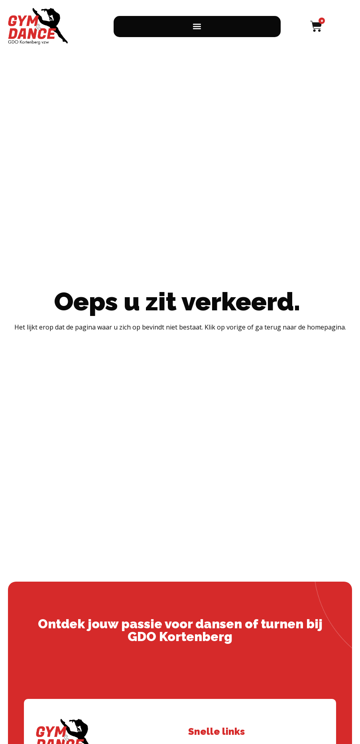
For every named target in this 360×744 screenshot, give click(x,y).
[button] (197, 26)
